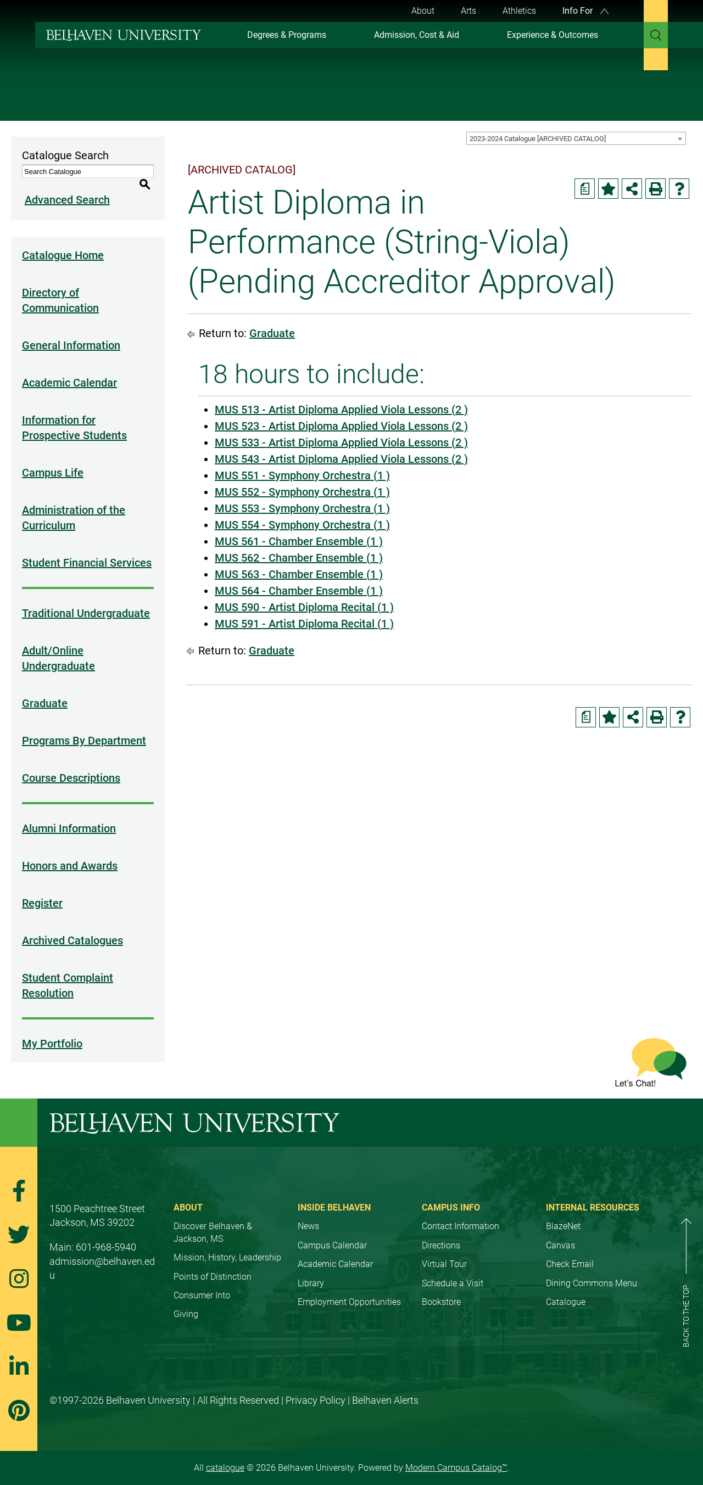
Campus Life (52, 460)
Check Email (570, 1251)
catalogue (225, 1455)
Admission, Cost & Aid (416, 35)
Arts (468, 10)
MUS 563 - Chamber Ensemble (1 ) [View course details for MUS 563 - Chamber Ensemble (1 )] (299, 574)
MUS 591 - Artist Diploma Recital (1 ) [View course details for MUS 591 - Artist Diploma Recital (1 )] (304, 623)
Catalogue (565, 1289)
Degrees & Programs (286, 35)
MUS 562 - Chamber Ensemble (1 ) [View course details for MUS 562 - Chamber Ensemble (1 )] (299, 557)
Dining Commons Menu (591, 1270)
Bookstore (441, 1289)
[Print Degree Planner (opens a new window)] (584, 188)
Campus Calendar (332, 1233)
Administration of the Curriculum (73, 505)
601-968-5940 (106, 1234)
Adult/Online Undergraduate (58, 645)
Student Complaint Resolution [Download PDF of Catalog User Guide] (67, 973)
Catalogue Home (63, 242)
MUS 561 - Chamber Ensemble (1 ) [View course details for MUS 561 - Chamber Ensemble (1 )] (299, 541)
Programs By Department (84, 728)
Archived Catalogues (72, 927)
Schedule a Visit (452, 1270)
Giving (186, 1301)
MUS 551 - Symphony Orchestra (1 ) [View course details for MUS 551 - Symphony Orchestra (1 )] (302, 475)
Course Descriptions (71, 765)
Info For (585, 10)
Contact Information (460, 1213)
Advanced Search (64, 187)
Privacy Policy (315, 1387)
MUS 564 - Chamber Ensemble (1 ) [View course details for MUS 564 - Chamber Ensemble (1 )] (299, 590)
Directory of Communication (60, 287)
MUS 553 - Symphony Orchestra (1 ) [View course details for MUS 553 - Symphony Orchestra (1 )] (302, 508)
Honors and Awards (70, 853)
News (308, 1213)
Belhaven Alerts (385, 1387)
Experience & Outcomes (552, 35)
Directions (441, 1233)
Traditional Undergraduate (86, 600)
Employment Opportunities (349, 1289)
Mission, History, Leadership (227, 1245)
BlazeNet (563, 1213)
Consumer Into (202, 1282)
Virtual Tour (444, 1251)
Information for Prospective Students (74, 415)
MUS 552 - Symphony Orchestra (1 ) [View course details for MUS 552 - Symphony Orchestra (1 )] (302, 491)
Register (42, 890)
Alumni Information (69, 815)
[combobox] (576, 138)
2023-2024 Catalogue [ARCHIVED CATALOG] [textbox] (538, 139)
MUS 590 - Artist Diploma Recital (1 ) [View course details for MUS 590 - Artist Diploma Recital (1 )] (304, 607)
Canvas (560, 1233)
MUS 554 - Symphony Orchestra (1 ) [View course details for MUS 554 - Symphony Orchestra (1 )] (302, 524)
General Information (71, 332)
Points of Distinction (213, 1264)
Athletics (519, 10)
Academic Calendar (69, 370)
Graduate (45, 690)
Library (311, 1270)
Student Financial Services (87, 550)
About (422, 10)
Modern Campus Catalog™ (456, 1455)
